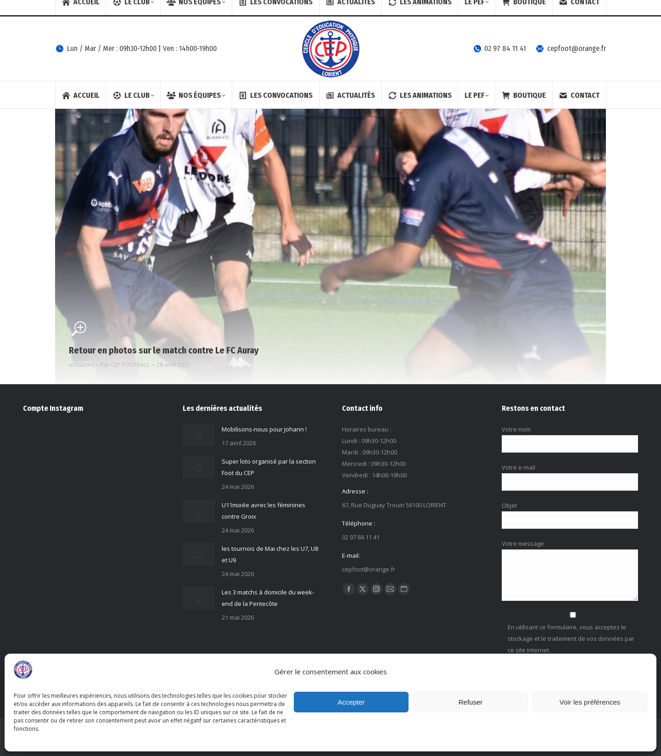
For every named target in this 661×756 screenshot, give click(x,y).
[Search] (524, 8)
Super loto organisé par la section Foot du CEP (269, 467)
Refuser (471, 702)
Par (125, 365)
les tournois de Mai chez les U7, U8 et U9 (270, 554)
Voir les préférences (590, 702)
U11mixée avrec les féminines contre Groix (263, 511)
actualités (81, 365)
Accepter (350, 702)
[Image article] (199, 435)
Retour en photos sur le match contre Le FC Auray (164, 350)
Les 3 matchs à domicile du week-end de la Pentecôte (268, 598)
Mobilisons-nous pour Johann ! (264, 429)
